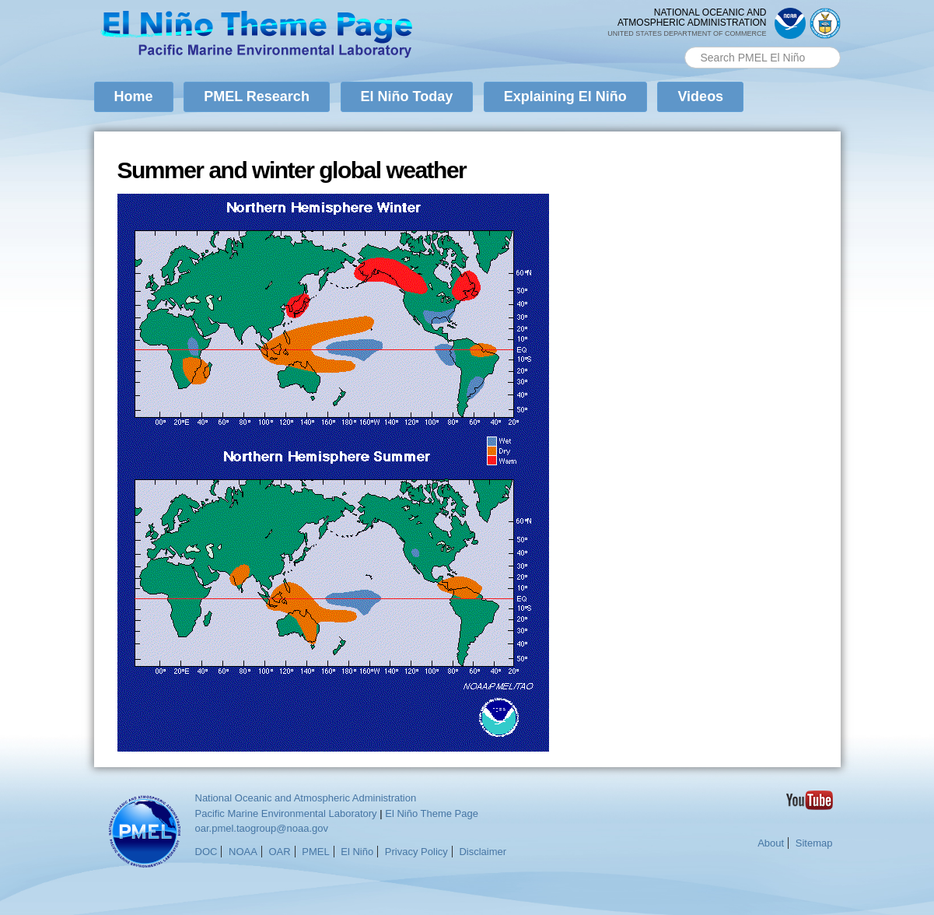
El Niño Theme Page (431, 813)
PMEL (315, 851)
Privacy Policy (416, 851)
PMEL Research (257, 96)
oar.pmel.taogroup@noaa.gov (261, 828)
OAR (279, 851)
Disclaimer (482, 851)
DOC (206, 851)
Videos (700, 96)
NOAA (243, 851)
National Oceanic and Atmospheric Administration (306, 798)
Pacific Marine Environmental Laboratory (286, 813)
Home (133, 96)
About (770, 843)
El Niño (357, 851)
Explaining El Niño (565, 96)
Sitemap (814, 843)
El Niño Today (407, 96)
